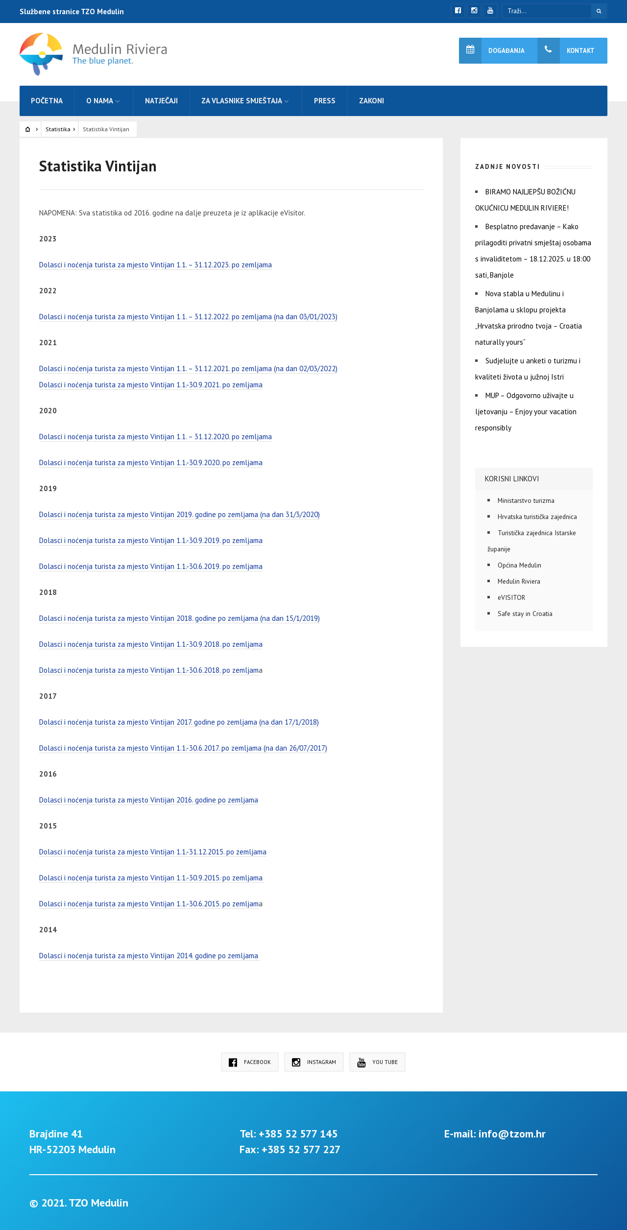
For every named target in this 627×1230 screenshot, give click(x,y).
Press (325, 100)
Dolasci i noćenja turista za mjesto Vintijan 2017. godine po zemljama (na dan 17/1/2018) (179, 722)
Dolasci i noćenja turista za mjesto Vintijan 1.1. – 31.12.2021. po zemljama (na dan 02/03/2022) (188, 368)
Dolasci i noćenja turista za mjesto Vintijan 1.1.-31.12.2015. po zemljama (152, 851)
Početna (47, 100)
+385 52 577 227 (301, 1149)
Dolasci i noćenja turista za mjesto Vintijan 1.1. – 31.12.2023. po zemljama (155, 264)
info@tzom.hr (512, 1133)
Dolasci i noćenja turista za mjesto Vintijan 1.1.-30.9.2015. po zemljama (152, 877)
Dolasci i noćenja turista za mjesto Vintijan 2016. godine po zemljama (148, 799)
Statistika (58, 129)
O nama (99, 100)
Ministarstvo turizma (526, 500)
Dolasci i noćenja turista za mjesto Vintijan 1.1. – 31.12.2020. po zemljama (155, 436)
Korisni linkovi (512, 478)
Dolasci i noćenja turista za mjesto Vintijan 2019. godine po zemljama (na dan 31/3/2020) (179, 514)
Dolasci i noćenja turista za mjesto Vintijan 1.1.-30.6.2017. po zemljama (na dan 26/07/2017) (183, 748)
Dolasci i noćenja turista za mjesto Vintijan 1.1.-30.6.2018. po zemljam (149, 670)
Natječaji (161, 100)
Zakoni (371, 100)
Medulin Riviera (519, 581)
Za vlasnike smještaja (241, 100)
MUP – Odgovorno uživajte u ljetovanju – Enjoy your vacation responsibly (526, 411)
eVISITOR (511, 597)
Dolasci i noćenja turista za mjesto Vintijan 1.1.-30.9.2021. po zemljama (151, 384)
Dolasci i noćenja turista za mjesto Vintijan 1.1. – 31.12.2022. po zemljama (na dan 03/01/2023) (188, 316)
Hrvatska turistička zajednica (537, 516)
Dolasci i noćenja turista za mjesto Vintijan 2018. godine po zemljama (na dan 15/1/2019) (179, 618)
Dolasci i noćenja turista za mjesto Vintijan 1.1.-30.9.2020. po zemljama (151, 462)
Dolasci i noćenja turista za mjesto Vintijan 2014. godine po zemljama (149, 955)
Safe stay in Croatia (525, 613)
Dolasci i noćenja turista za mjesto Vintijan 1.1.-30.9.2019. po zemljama (151, 540)
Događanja (492, 51)
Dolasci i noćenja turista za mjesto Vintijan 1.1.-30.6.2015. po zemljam (149, 903)
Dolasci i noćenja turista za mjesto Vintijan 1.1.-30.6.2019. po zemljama (151, 566)
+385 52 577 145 (298, 1133)
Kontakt (566, 51)
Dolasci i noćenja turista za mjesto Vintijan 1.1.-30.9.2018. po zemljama (151, 644)
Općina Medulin (519, 565)
